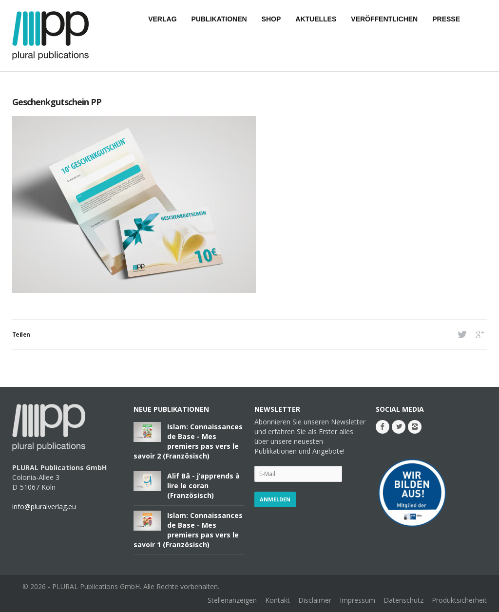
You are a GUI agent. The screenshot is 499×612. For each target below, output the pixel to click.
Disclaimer (314, 600)
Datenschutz (403, 600)
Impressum (357, 600)
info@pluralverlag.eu (44, 506)
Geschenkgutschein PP (56, 102)
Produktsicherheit (459, 600)
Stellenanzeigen (232, 600)
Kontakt (277, 600)
